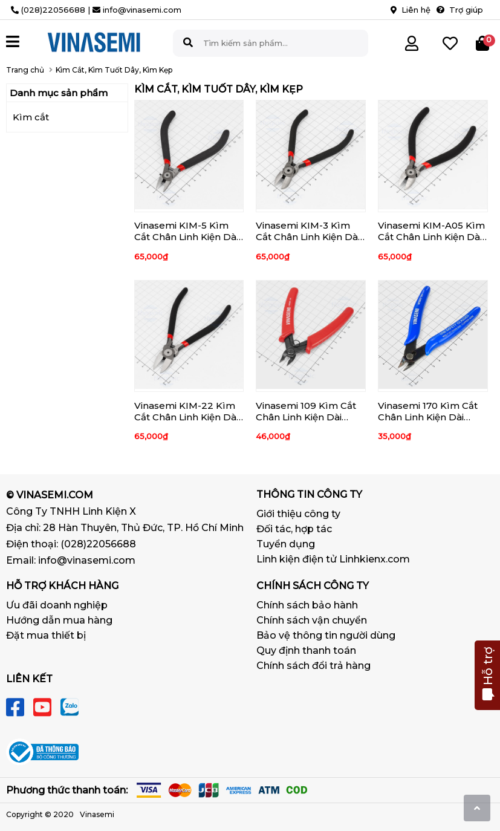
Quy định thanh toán (306, 650)
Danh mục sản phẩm (59, 93)
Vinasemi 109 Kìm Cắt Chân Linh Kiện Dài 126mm (306, 417)
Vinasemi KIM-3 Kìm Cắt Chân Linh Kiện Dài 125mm (308, 237)
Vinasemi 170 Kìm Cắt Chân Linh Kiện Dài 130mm (428, 417)
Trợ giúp (460, 10)
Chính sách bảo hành (307, 605)
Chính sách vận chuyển (311, 620)
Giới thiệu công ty (298, 514)
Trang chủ (25, 69)
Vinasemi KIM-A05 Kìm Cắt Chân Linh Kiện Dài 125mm (431, 237)
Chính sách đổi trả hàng (313, 665)
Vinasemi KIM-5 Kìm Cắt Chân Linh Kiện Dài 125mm (186, 237)
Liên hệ (410, 10)
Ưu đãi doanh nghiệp (57, 605)
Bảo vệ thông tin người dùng (325, 635)
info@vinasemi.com (86, 560)
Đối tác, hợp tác (294, 529)
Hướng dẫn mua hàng (59, 620)
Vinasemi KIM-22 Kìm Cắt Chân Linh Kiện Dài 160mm (186, 417)
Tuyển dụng (285, 544)
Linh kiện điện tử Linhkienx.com (333, 559)
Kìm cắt (31, 117)
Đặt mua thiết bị (46, 635)
